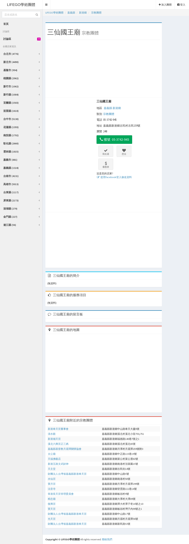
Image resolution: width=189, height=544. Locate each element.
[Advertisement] (103, 69)
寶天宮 (52, 508)
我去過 (105, 152)
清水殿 (52, 434)
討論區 (22, 39)
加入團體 (165, 4)
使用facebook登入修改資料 (114, 177)
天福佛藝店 (54, 459)
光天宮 (52, 518)
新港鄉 (117, 108)
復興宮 (52, 503)
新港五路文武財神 (58, 464)
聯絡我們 (107, 539)
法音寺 (52, 489)
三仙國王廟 (104, 101)
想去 (124, 152)
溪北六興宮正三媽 (58, 444)
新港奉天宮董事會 (58, 429)
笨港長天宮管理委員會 (61, 494)
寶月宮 (52, 484)
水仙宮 (52, 479)
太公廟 (52, 454)
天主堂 (52, 469)
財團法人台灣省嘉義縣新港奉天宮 (67, 474)
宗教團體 (108, 114)
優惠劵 (105, 165)
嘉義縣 (108, 108)
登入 (181, 4)
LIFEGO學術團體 (21, 5)
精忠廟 (52, 499)
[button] (46, 4)
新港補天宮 (54, 439)
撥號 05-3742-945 (114, 139)
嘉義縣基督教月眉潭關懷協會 (64, 449)
